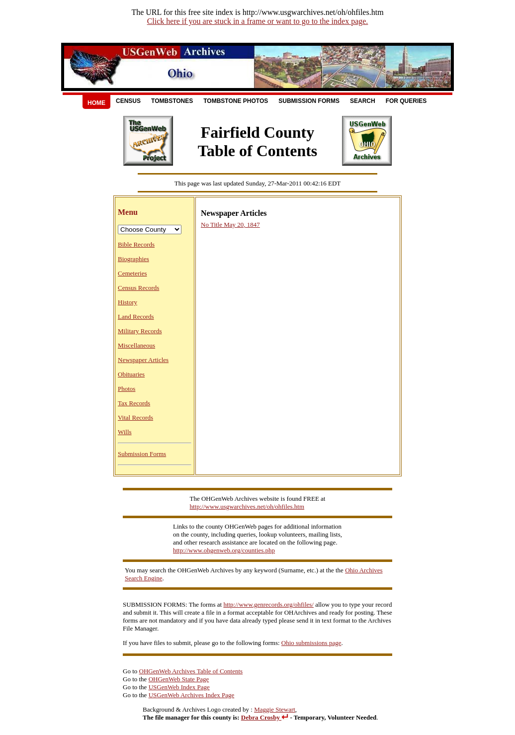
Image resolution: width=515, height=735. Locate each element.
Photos (126, 388)
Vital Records (135, 417)
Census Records (138, 287)
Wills (125, 432)
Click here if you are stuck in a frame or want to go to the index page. (257, 21)
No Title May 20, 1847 (230, 224)
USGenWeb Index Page (179, 687)
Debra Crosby (264, 717)
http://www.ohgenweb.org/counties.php (224, 550)
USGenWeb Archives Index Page (192, 695)
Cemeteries (132, 273)
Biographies (133, 259)
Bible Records (136, 244)
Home (96, 102)
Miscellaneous (136, 345)
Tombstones (172, 100)
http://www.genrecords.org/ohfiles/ (268, 604)
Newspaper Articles (143, 360)
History (127, 302)
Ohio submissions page (311, 642)
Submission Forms (309, 100)
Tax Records (134, 403)
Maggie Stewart (274, 709)
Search (362, 100)
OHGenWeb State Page (179, 679)
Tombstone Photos (235, 100)
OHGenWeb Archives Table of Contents (191, 671)
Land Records (136, 316)
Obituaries (131, 374)
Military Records (140, 331)
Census (128, 100)
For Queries (406, 100)
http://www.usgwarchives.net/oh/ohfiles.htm (247, 506)
